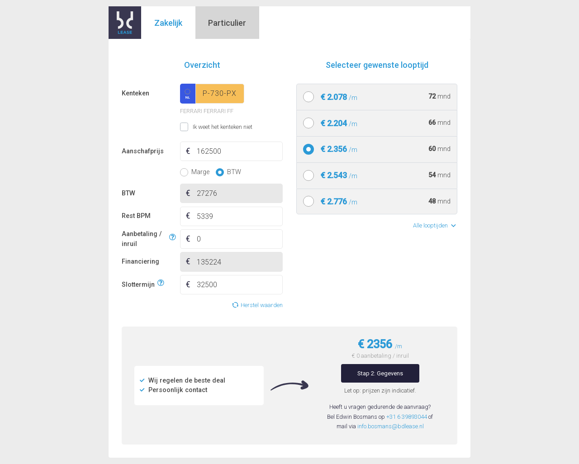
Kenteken (135, 93)
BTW (128, 193)
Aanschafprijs (143, 151)
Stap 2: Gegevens (380, 373)
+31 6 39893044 (406, 416)
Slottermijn (138, 283)
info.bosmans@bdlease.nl (390, 426)
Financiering (140, 261)
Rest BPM (136, 216)
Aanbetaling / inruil (144, 239)
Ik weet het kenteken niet (191, 127)
